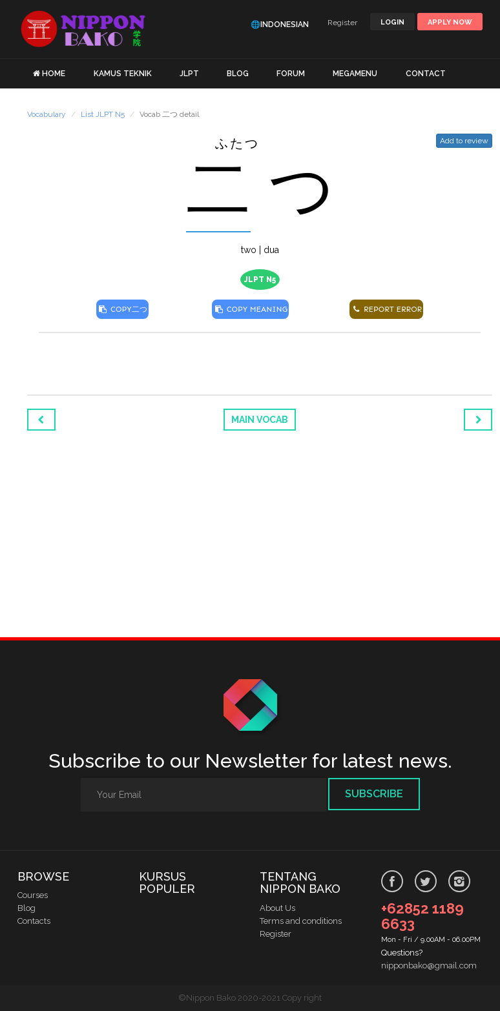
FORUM (290, 73)
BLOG (238, 73)
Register (342, 22)
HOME (53, 73)
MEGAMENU (355, 73)
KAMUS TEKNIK (123, 73)
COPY (122, 309)
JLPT (189, 73)
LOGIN (392, 22)
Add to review (464, 140)
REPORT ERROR (386, 309)
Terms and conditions (301, 921)
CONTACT (426, 73)
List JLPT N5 (103, 114)
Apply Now (450, 22)
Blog (26, 908)
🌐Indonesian (280, 24)
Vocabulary (46, 114)
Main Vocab (259, 419)
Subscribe (374, 794)
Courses (32, 895)
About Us (277, 908)
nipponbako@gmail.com (429, 965)
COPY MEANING (250, 309)
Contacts (33, 921)
